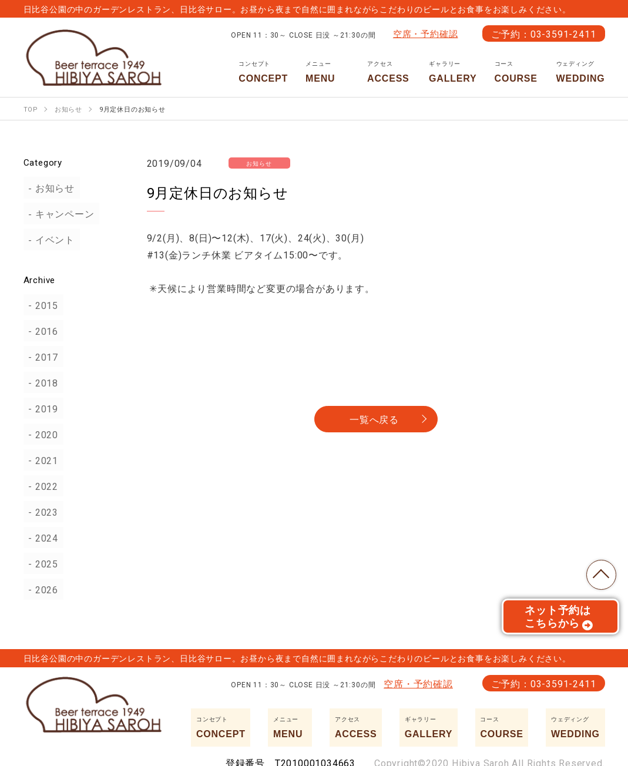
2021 (41, 460)
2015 (41, 305)
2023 (41, 512)
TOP (598, 572)
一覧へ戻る (374, 419)
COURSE (517, 72)
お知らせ (49, 188)
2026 (41, 589)
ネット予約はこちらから (559, 619)
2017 (41, 357)
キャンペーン (59, 214)
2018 (41, 382)
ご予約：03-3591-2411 (543, 33)
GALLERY (452, 72)
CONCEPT (263, 72)
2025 (41, 563)
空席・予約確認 (425, 33)
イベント (49, 240)
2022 (41, 486)
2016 (41, 331)
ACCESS (389, 72)
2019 (41, 408)
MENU (327, 72)
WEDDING (580, 72)
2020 (41, 434)
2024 (41, 537)
